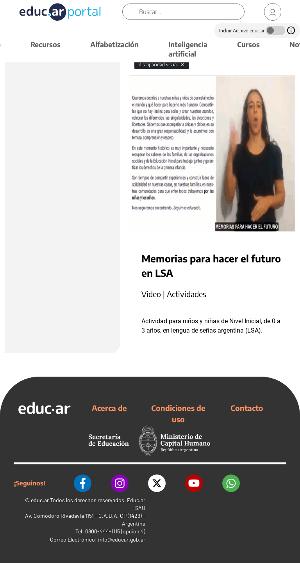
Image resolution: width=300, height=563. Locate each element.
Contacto (246, 408)
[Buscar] (191, 11)
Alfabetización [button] (114, 44)
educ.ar (40, 500)
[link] (272, 12)
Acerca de (109, 408)
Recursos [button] (45, 44)
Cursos (248, 44)
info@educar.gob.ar (121, 539)
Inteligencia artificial (187, 49)
